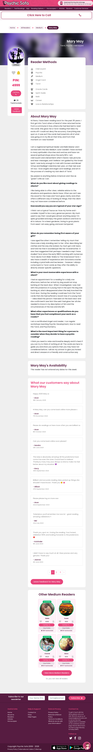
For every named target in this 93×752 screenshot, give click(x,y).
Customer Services (81, 8)
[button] (46, 15)
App (27, 8)
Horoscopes (12, 721)
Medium (39, 28)
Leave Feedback (16, 110)
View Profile (46, 628)
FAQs (30, 715)
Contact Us (32, 712)
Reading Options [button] (37, 8)
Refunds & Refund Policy (54, 716)
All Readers (25, 28)
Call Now (16, 93)
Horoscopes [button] (51, 8)
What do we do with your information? (55, 722)
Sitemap (38, 749)
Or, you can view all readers (57, 678)
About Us (11, 715)
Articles (62, 8)
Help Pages (32, 717)
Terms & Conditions (55, 719)
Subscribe (77, 698)
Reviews (69, 8)
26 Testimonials (16, 101)
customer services (79, 724)
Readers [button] (8, 8)
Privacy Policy (53, 712)
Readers (11, 717)
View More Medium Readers (56, 673)
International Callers (26, 749)
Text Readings (19, 8)
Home (12, 28)
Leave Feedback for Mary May (46, 581)
